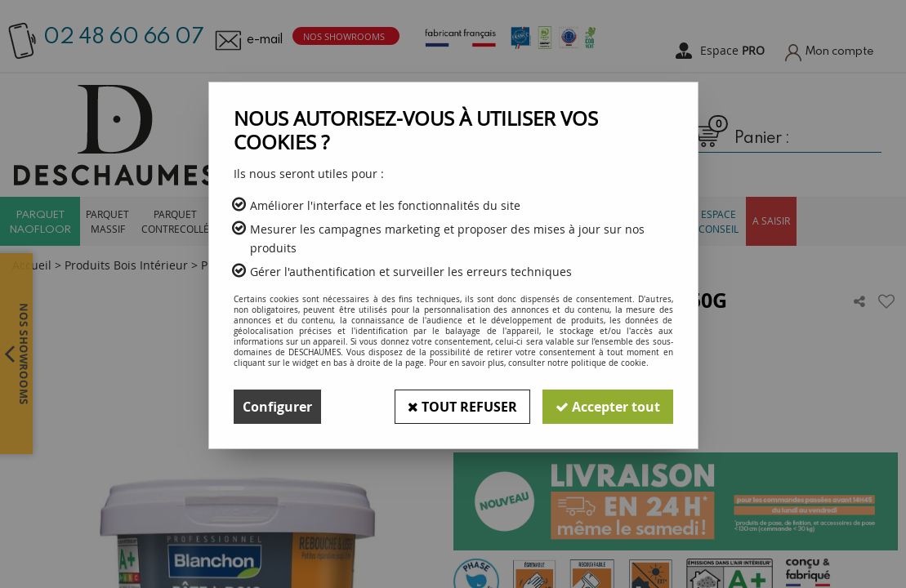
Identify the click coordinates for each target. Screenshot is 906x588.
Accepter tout (608, 407)
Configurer (277, 407)
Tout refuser (462, 407)
